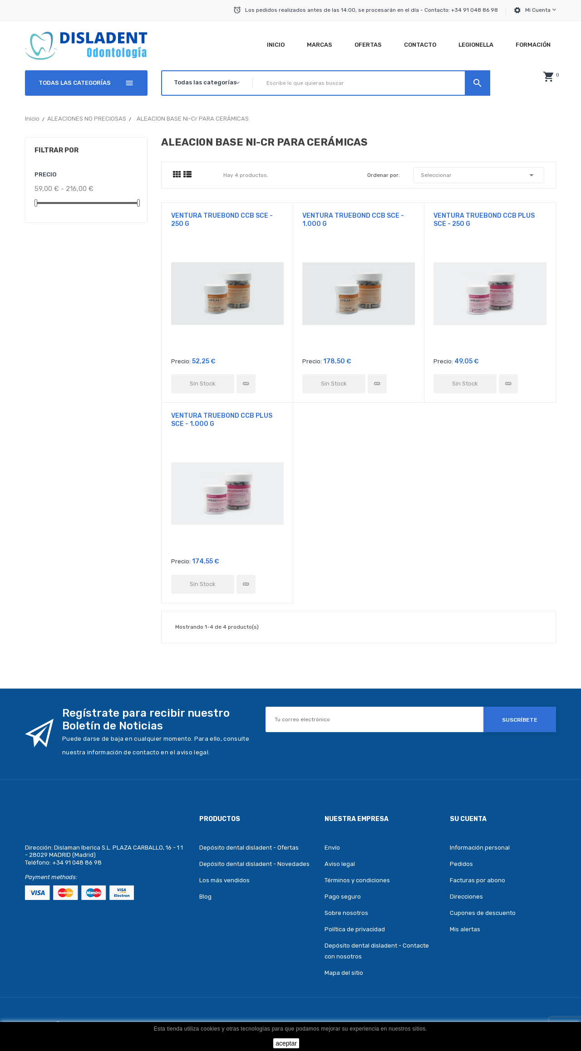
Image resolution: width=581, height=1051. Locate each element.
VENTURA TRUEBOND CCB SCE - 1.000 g (353, 220)
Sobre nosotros (346, 912)
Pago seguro (343, 896)
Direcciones (466, 896)
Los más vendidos (224, 880)
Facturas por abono (477, 880)
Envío (332, 847)
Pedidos (461, 863)
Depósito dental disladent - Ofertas (249, 847)
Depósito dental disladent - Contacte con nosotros (377, 951)
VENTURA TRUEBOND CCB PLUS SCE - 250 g (484, 220)
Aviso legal (340, 863)
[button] (548, 76)
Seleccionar (479, 175)
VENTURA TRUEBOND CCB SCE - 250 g (222, 220)
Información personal (480, 847)
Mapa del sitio (344, 972)
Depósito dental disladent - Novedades (254, 863)
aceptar (286, 1043)
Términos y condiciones (357, 880)
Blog (205, 896)
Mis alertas (465, 929)
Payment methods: (51, 877)
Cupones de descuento (483, 912)
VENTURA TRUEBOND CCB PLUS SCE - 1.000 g (221, 420)
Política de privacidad (355, 929)
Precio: (181, 361)
